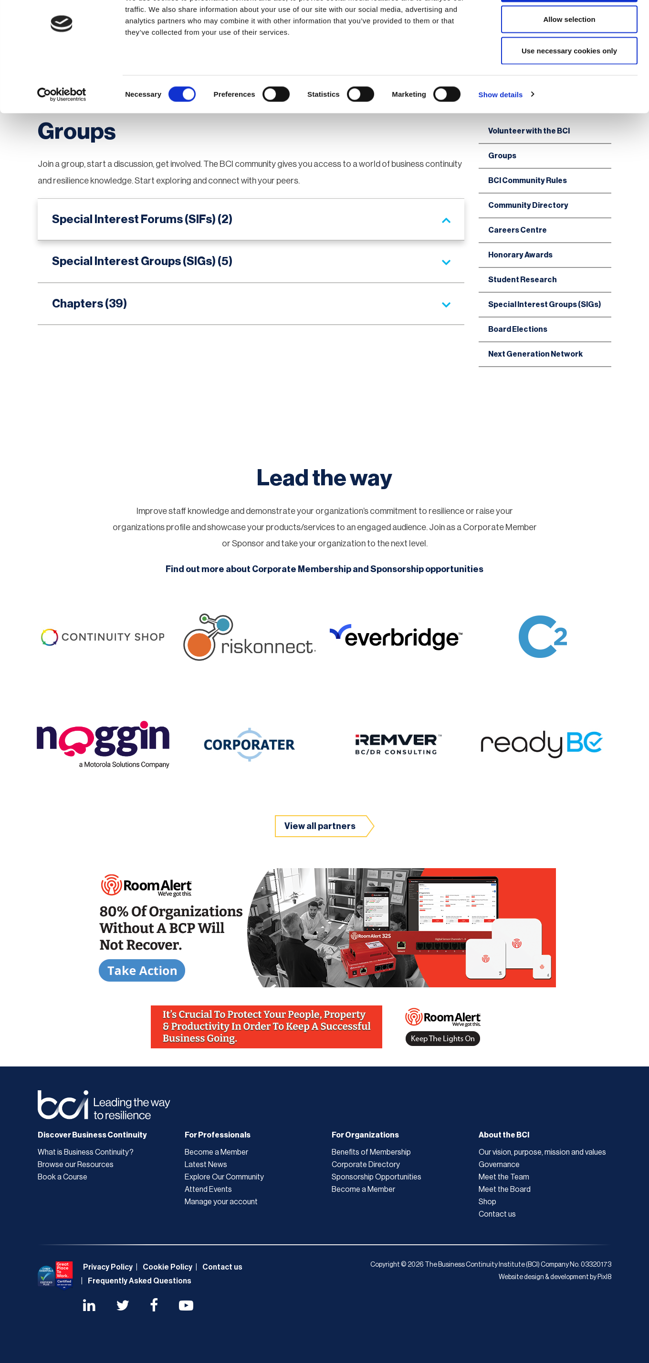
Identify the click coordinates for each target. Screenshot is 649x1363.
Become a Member (216, 1152)
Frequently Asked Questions (139, 1281)
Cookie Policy (167, 1267)
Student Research (522, 280)
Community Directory (528, 205)
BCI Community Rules (527, 180)
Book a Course (62, 1177)
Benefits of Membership (371, 1152)
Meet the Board (505, 1189)
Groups (502, 156)
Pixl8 (604, 1277)
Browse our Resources (76, 1164)
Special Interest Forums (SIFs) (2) (142, 219)
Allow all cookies (569, 25)
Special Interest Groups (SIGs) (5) (142, 261)
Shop (487, 1202)
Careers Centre (517, 230)
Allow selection (569, 56)
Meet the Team (504, 1177)
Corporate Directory (366, 1164)
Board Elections (517, 329)
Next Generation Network (535, 354)
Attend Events (208, 1189)
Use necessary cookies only (569, 87)
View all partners (320, 826)
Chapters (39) (89, 303)
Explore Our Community (224, 1177)
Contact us (497, 1214)
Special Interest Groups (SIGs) (544, 304)
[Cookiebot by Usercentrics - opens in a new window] (62, 131)
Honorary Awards (520, 255)
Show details (501, 131)
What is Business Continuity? (86, 1152)
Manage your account (221, 1202)
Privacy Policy (108, 1267)
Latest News (206, 1164)
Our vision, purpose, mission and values (542, 1152)
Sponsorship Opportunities (376, 1177)
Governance (499, 1164)
